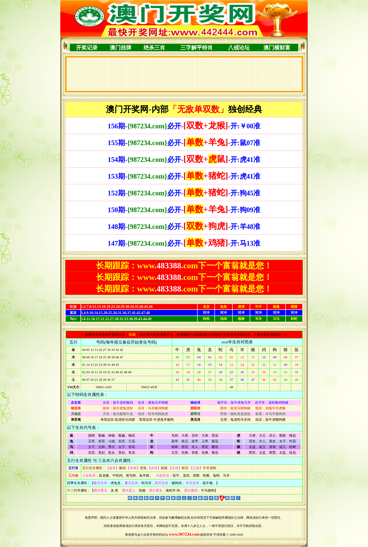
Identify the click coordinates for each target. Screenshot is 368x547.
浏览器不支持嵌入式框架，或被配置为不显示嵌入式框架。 (184, 74)
